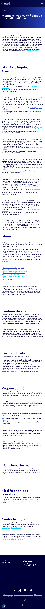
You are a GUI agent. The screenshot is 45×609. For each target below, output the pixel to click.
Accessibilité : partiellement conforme (29, 596)
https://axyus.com (9, 279)
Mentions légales (8, 595)
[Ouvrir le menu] (42, 4)
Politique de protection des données (23, 595)
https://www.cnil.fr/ (33, 50)
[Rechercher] (37, 3)
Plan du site (14, 596)
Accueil (4, 10)
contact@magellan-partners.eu (11, 528)
